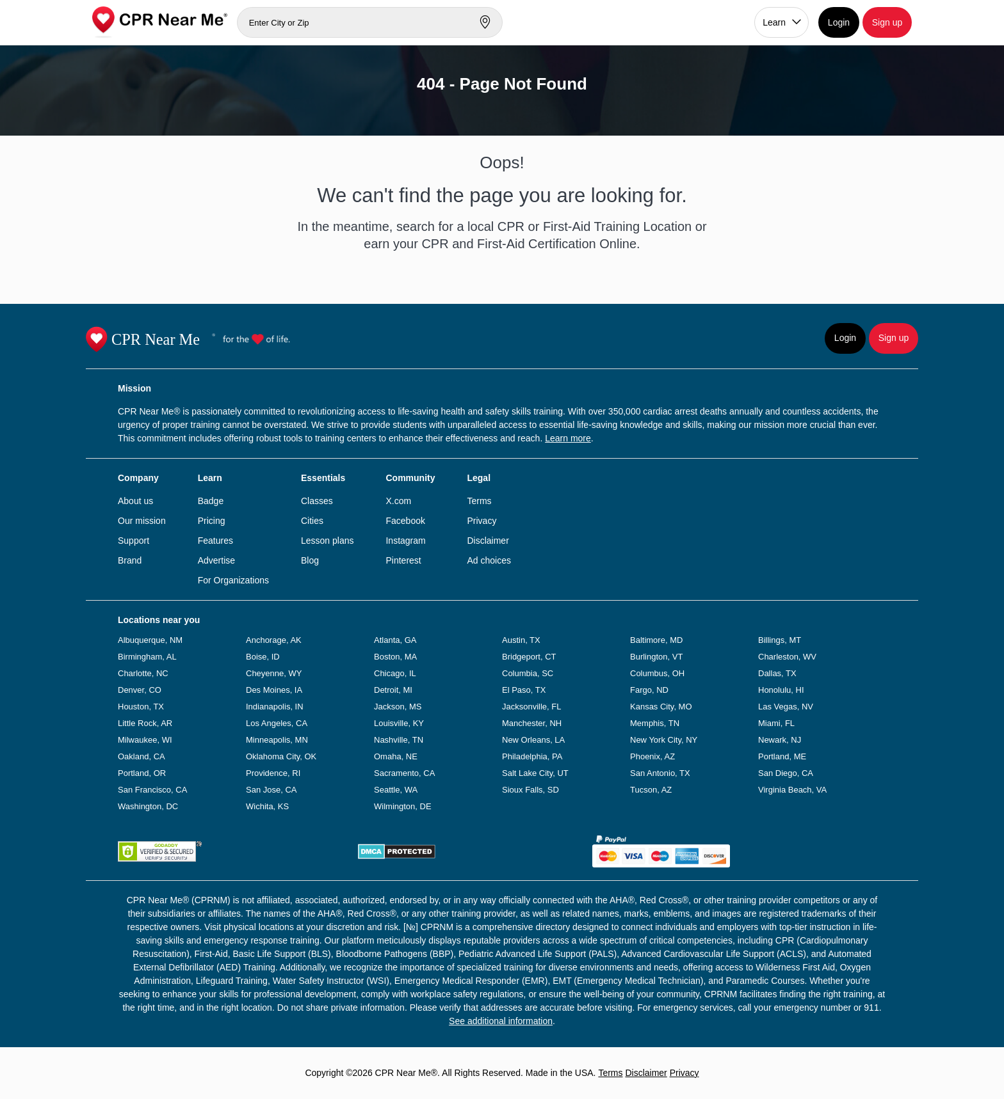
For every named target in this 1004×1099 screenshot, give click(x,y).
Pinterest (403, 560)
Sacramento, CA (404, 773)
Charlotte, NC (143, 673)
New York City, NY (663, 740)
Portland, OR (142, 773)
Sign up (887, 22)
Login (839, 22)
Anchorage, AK (274, 640)
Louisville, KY (399, 723)
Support (133, 540)
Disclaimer (487, 540)
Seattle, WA (395, 790)
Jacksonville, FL (531, 706)
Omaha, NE (395, 756)
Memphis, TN (654, 723)
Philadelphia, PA (532, 756)
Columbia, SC (527, 673)
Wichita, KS (267, 806)
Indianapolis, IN (275, 706)
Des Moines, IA (274, 690)
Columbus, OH (657, 673)
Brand (130, 560)
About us (135, 501)
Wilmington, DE (403, 806)
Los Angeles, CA (276, 723)
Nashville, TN (398, 740)
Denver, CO (139, 690)
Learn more (568, 438)
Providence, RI (273, 773)
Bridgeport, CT (529, 656)
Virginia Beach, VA (792, 790)
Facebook (405, 521)
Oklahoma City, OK (281, 756)
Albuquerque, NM (150, 640)
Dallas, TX (777, 673)
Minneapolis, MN (277, 740)
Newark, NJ (779, 740)
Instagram (405, 540)
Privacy (481, 521)
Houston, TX (141, 706)
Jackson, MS (397, 706)
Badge (210, 501)
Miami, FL (776, 723)
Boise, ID (263, 656)
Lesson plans (327, 540)
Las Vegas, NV (785, 706)
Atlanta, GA (395, 640)
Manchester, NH (532, 723)
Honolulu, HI (781, 690)
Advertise (216, 560)
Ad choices (488, 560)
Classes (317, 501)
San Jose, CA (271, 790)
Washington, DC (148, 806)
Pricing (211, 521)
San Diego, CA (785, 773)
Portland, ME (782, 756)
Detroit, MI (393, 690)
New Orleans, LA (533, 740)
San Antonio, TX (660, 773)
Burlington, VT (656, 656)
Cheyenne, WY (274, 673)
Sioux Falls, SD (530, 790)
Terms (479, 501)
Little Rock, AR (145, 723)
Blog (310, 560)
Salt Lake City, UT (535, 773)
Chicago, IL (395, 673)
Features (215, 540)
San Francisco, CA (152, 790)
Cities (312, 521)
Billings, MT (779, 640)
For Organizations (233, 580)
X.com (398, 501)
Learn (774, 22)
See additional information (501, 1021)
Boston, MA (395, 656)
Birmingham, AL (147, 656)
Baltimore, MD (656, 640)
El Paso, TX (524, 690)
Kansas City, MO (661, 706)
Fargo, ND (649, 690)
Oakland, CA (141, 756)
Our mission (142, 521)
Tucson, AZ (651, 790)
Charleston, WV (787, 656)
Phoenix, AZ (652, 756)
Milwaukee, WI (145, 740)
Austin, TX (521, 640)
